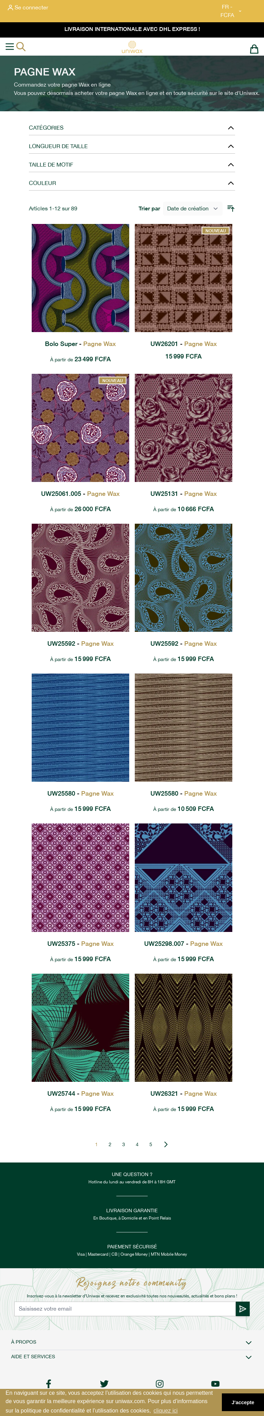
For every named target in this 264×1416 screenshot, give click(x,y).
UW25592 (80, 643)
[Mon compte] (28, 7)
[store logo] (132, 47)
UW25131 (183, 493)
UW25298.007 (183, 943)
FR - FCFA (231, 10)
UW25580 (80, 793)
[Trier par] (193, 209)
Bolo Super (80, 343)
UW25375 (80, 943)
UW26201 (183, 343)
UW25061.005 (80, 493)
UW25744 (80, 1093)
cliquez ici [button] (166, 1411)
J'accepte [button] (243, 1402)
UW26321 (183, 1093)
